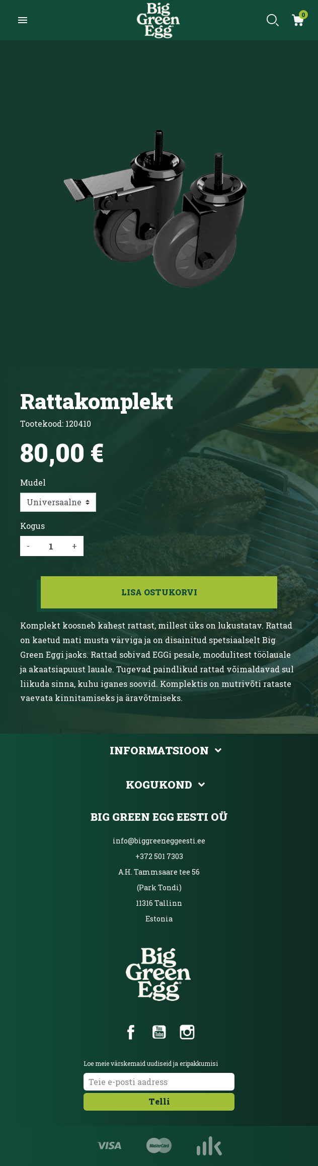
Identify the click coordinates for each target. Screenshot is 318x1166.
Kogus (32, 525)
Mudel (33, 482)
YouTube (159, 1032)
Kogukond (159, 785)
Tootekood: (41, 423)
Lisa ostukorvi (159, 592)
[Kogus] (51, 546)
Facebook (131, 1032)
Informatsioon (159, 750)
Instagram (187, 1032)
